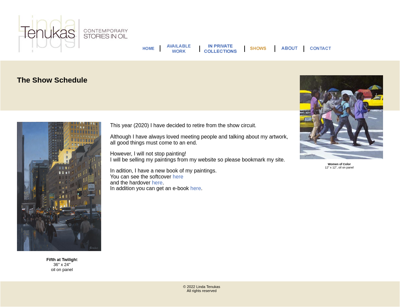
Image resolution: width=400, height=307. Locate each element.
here (178, 176)
